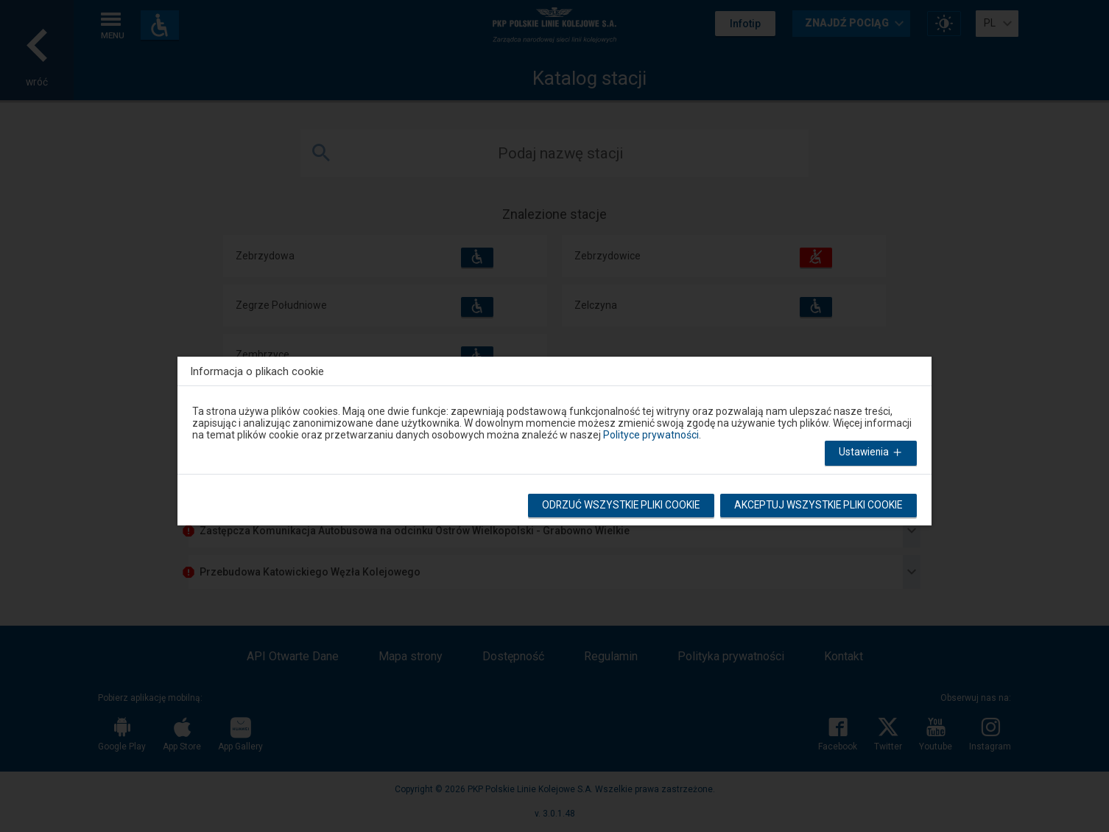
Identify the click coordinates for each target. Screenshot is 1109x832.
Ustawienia (870, 454)
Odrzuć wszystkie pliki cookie (615, 507)
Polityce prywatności (651, 435)
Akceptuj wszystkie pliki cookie (816, 507)
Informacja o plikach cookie (257, 371)
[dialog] (554, 438)
